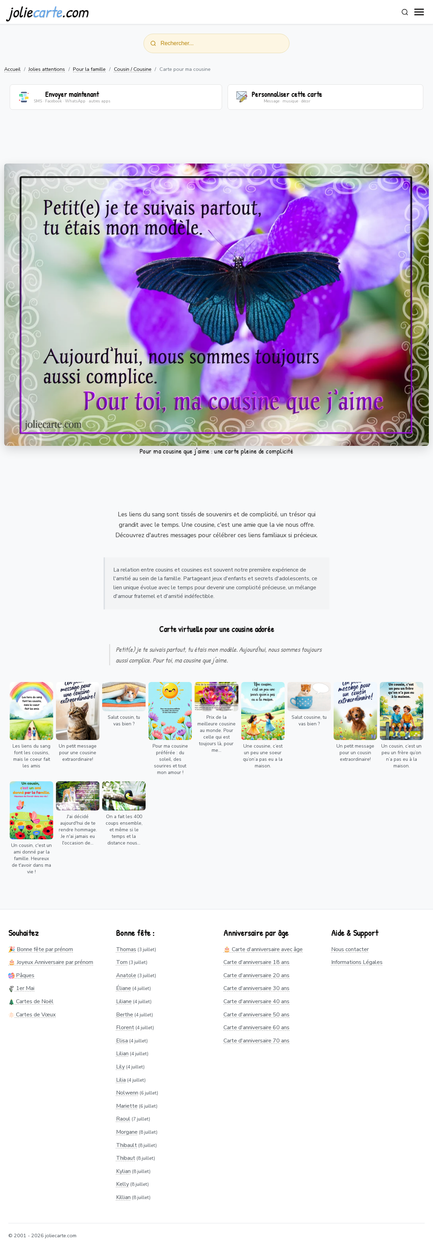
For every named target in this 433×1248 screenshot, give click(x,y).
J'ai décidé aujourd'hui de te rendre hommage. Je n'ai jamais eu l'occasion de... (78, 829)
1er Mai (21, 988)
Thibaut (125, 1158)
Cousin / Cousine (133, 69)
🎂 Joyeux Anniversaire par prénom (50, 962)
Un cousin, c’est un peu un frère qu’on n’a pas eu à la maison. (401, 756)
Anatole (126, 975)
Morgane (127, 1132)
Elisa (122, 1041)
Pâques (21, 975)
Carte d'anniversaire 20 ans (256, 975)
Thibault (126, 1145)
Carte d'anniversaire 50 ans (256, 1014)
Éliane (123, 988)
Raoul (123, 1119)
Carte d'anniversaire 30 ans (256, 988)
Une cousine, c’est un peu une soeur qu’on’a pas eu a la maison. (263, 756)
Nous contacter (350, 949)
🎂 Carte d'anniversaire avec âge (263, 949)
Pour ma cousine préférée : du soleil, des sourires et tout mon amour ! (170, 759)
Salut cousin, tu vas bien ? (124, 720)
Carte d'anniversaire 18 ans (256, 962)
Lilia (121, 1080)
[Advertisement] (216, 141)
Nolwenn (127, 1093)
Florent (125, 1027)
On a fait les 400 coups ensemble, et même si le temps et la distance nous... (124, 829)
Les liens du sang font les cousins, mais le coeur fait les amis (31, 756)
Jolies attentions (46, 69)
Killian (123, 1197)
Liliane (124, 1001)
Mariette (127, 1106)
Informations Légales (357, 962)
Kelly (122, 1184)
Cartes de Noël (31, 1001)
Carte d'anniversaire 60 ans (256, 1027)
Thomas (126, 949)
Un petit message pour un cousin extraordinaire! (355, 753)
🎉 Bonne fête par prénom (40, 949)
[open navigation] (419, 12)
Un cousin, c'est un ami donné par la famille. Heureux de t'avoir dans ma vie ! (31, 858)
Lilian (122, 1054)
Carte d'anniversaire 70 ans (256, 1041)
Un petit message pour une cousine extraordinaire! (78, 753)
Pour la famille (89, 69)
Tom (122, 962)
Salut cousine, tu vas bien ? (309, 720)
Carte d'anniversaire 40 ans (256, 1001)
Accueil (12, 69)
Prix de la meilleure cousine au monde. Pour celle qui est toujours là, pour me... (216, 734)
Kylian (123, 1171)
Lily (120, 1067)
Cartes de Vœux (32, 1014)
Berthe (124, 1014)
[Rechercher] (404, 12)
